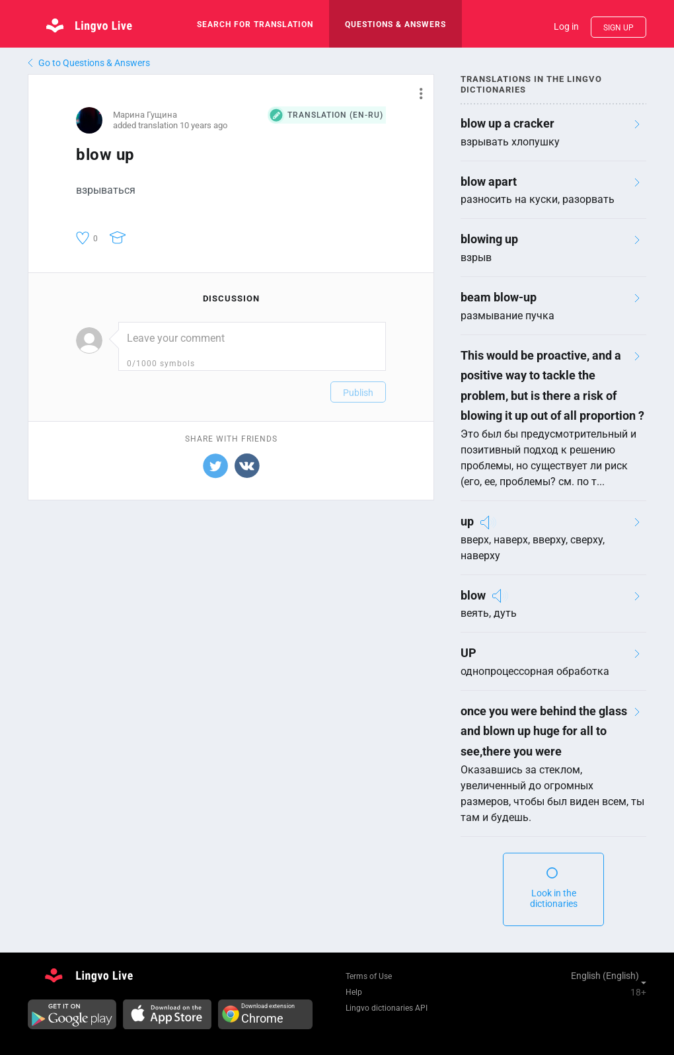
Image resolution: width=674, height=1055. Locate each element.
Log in (566, 26)
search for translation (255, 24)
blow (473, 595)
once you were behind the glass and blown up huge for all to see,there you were (544, 731)
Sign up (618, 27)
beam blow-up (499, 297)
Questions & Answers (395, 24)
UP (468, 653)
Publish (358, 392)
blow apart (489, 181)
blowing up (489, 239)
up (467, 521)
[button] (416, 93)
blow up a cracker (507, 123)
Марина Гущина (145, 115)
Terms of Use (369, 976)
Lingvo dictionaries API (387, 1008)
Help (354, 992)
